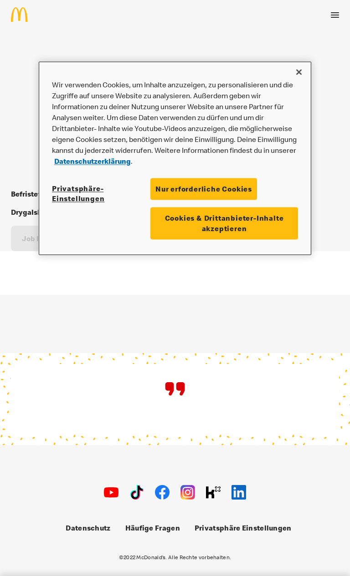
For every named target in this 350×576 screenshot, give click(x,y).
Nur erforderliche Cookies (203, 188)
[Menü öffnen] (335, 15)
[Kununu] (213, 492)
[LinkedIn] (239, 492)
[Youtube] (111, 492)
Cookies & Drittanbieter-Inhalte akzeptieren (224, 223)
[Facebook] (162, 492)
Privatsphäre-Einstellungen (78, 193)
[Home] (23, 14)
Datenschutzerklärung (92, 161)
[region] (175, 158)
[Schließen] (299, 72)
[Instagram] (187, 492)
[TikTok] (136, 492)
